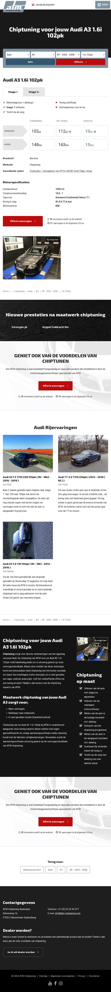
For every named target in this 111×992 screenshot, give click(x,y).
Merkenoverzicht (32, 869)
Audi (50, 869)
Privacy (81, 976)
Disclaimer (94, 976)
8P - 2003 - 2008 (78, 869)
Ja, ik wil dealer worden (21, 952)
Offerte (78, 61)
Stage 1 (12, 91)
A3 (61, 869)
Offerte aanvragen (21, 221)
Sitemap (43, 976)
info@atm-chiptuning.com (68, 913)
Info (30, 61)
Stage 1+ (34, 91)
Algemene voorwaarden (63, 976)
